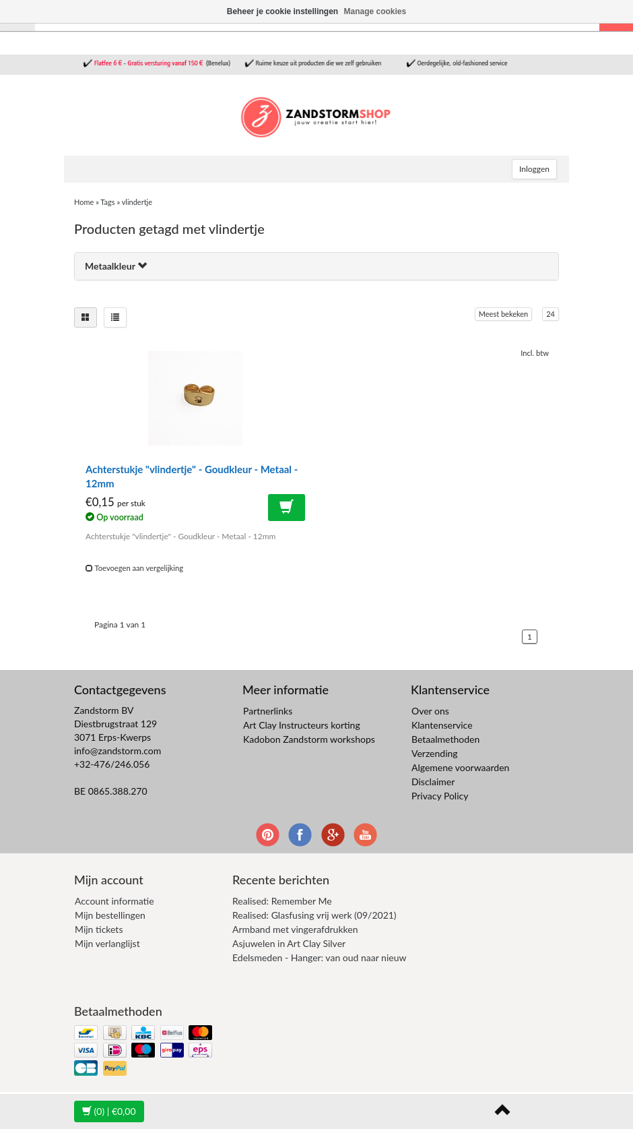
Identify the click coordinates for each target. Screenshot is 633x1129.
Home (84, 201)
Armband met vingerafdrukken (295, 929)
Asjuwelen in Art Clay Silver (288, 943)
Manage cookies (375, 11)
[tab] (316, 266)
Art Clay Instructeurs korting (301, 725)
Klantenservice (442, 725)
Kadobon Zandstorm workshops (309, 739)
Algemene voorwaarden (460, 767)
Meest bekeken (503, 313)
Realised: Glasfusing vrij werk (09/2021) (314, 915)
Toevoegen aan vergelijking (134, 567)
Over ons (430, 710)
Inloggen (534, 169)
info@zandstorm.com (117, 750)
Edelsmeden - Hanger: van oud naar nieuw (319, 957)
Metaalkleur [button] (116, 266)
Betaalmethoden (445, 739)
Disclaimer (433, 781)
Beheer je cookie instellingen (282, 11)
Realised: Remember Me (282, 901)
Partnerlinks (267, 710)
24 (550, 313)
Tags (107, 201)
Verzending (434, 753)
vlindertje (137, 201)
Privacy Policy (439, 795)
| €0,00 (109, 1111)
